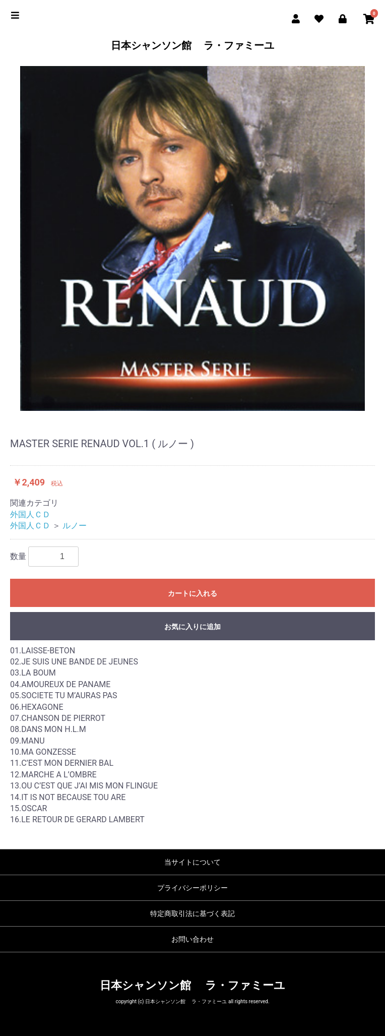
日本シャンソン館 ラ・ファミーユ (193, 45)
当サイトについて (192, 862)
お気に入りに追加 (192, 627)
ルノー (74, 525)
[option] (192, 238)
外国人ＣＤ (30, 514)
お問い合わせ (192, 939)
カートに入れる (192, 593)
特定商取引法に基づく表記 (192, 913)
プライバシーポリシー (192, 888)
